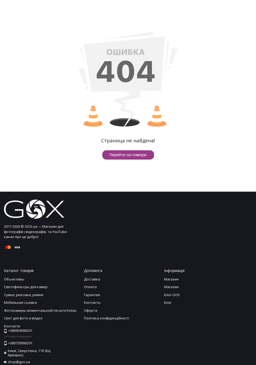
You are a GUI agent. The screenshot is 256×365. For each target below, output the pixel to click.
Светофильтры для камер (26, 286)
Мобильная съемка (20, 302)
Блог (168, 302)
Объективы (14, 279)
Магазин (171, 279)
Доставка (92, 279)
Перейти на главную (128, 154)
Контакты (92, 302)
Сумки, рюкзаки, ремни (23, 294)
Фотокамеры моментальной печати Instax (40, 310)
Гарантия (92, 294)
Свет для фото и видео (23, 318)
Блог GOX (172, 294)
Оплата (90, 286)
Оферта (90, 310)
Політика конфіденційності (106, 318)
